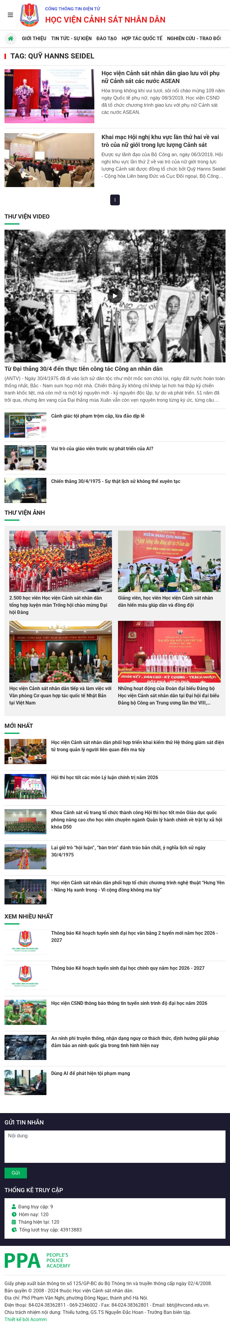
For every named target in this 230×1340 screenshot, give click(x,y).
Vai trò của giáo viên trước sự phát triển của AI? (102, 448)
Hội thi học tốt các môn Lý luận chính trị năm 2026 (104, 777)
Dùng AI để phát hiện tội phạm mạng (90, 1073)
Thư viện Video (27, 216)
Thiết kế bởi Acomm (25, 1319)
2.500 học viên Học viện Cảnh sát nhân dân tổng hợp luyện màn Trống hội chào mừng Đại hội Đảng (58, 605)
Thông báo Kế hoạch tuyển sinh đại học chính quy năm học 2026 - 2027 (128, 968)
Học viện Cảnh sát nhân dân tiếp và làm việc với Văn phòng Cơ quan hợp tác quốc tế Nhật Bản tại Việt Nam (60, 696)
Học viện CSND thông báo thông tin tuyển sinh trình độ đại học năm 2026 (129, 1003)
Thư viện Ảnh (24, 512)
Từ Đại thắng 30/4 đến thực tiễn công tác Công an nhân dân (83, 368)
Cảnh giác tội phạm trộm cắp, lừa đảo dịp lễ (98, 416)
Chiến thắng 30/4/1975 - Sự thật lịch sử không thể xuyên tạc (115, 481)
